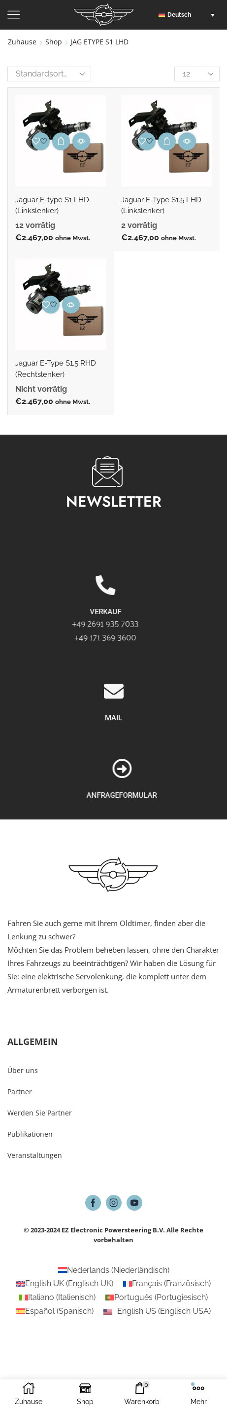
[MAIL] (114, 750)
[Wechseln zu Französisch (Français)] (167, 1284)
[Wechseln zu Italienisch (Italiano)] (57, 1297)
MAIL (113, 776)
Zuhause (22, 41)
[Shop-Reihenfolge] (49, 74)
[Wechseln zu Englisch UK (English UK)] (64, 1284)
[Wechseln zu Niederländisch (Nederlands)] (113, 1270)
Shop (53, 41)
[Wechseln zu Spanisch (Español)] (54, 1311)
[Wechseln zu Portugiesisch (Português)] (156, 1297)
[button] (189, 15)
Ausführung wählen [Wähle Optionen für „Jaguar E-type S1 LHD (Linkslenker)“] (61, 141)
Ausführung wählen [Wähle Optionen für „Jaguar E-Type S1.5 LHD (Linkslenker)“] (167, 141)
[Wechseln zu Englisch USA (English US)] (157, 1311)
